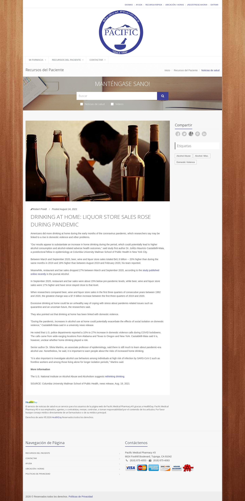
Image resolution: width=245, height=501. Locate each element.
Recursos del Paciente (66, 60)
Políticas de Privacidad (38, 474)
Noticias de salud (92, 104)
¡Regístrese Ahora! (197, 5)
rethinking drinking (114, 376)
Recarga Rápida (153, 5)
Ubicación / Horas (174, 5)
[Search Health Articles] (117, 96)
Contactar (96, 60)
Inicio (167, 70)
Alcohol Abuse (184, 156)
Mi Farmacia (36, 60)
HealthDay (57, 417)
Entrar (214, 5)
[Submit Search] (162, 96)
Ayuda (139, 5)
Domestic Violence (186, 162)
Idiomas (129, 5)
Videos (117, 104)
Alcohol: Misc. (202, 156)
